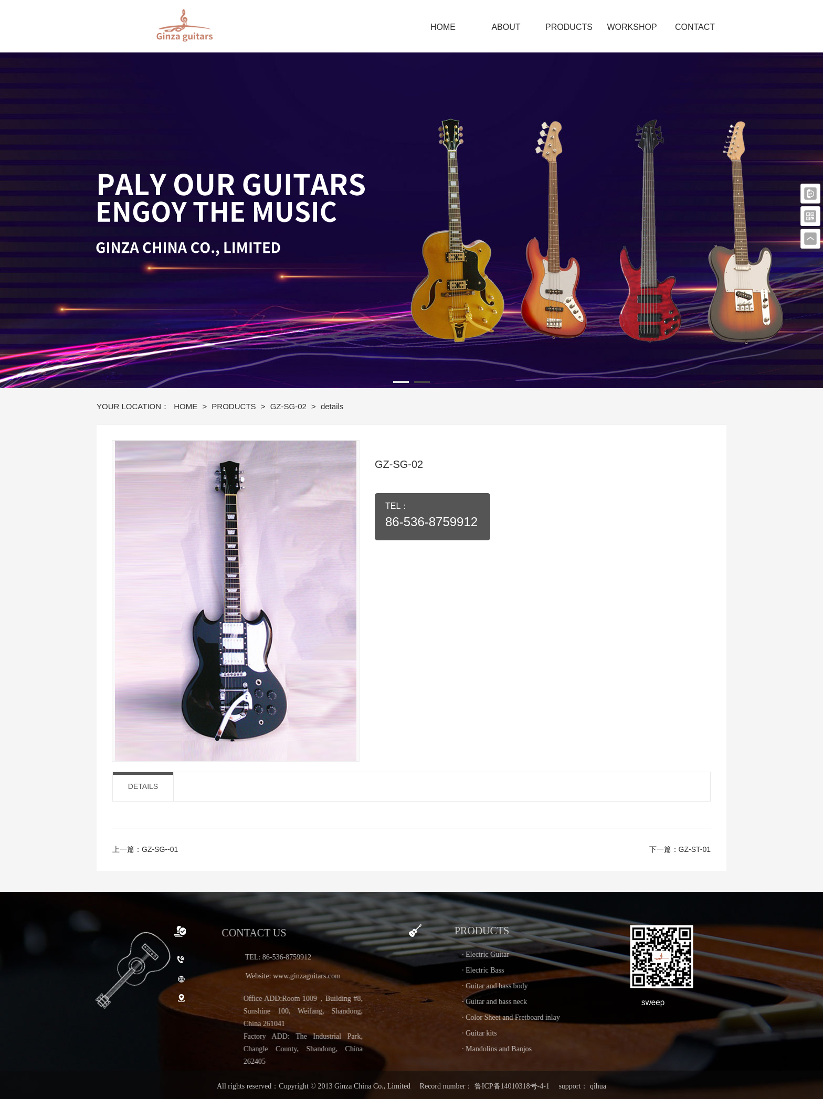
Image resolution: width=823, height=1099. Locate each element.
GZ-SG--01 (160, 849)
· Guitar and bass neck (548, 1002)
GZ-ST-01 (695, 849)
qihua (598, 1086)
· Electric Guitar (539, 954)
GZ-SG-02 (289, 406)
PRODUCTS (235, 406)
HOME (186, 406)
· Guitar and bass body (548, 986)
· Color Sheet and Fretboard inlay (564, 1017)
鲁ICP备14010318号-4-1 (512, 1086)
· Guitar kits (533, 1033)
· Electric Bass (536, 970)
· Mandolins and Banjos (550, 1049)
